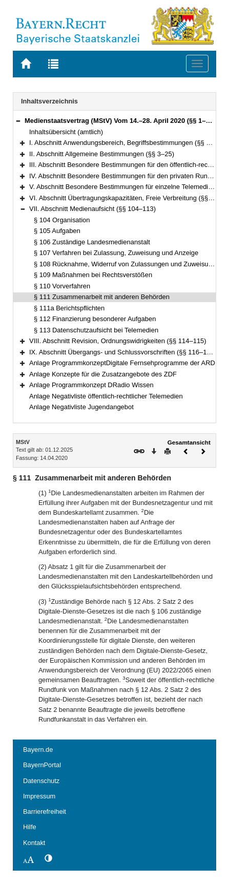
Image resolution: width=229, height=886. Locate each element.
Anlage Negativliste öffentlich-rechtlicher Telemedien (106, 396)
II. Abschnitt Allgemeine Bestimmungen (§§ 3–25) (101, 154)
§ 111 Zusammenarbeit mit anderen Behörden (102, 297)
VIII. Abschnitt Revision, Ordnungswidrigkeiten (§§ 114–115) (117, 341)
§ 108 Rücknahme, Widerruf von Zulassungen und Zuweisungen (128, 264)
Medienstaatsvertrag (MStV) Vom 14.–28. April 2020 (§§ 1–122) (122, 120)
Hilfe (29, 827)
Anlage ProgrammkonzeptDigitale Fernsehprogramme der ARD (122, 363)
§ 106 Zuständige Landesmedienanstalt (92, 242)
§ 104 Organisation (62, 220)
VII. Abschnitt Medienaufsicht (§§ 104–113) (92, 209)
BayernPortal (42, 765)
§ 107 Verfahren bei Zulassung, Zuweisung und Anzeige (116, 253)
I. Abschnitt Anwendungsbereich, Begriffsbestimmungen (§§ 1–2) (124, 142)
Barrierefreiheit (44, 811)
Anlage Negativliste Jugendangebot (81, 407)
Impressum (39, 796)
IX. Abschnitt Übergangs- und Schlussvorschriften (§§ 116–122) (122, 352)
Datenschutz (41, 781)
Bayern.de (38, 749)
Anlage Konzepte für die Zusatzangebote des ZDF (103, 374)
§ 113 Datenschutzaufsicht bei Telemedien (96, 330)
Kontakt (34, 843)
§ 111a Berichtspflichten (69, 308)
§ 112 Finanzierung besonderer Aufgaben (95, 319)
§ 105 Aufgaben (57, 231)
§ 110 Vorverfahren (62, 286)
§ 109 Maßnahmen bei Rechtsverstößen (93, 275)
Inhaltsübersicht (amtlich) (66, 132)
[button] (17, 120)
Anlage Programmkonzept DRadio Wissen (91, 385)
